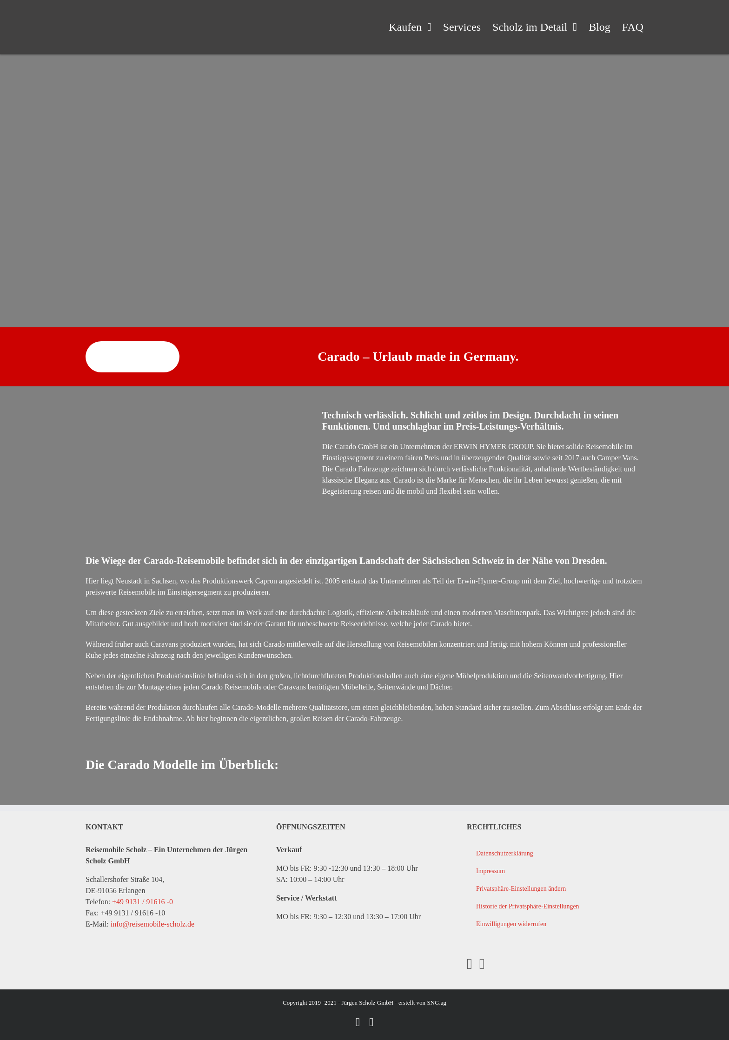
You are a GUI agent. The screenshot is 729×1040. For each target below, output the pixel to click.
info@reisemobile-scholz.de (152, 924)
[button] (555, 889)
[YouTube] (482, 963)
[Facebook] (469, 963)
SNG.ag (436, 1002)
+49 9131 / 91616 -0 (142, 902)
